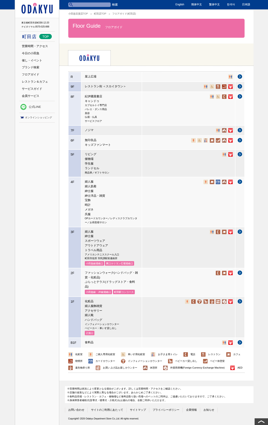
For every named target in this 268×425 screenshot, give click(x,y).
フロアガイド (30, 74)
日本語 (246, 4)
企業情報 (191, 409)
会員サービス (30, 96)
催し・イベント (32, 60)
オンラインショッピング (36, 117)
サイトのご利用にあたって (107, 409)
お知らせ (209, 409)
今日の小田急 (30, 53)
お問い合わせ (76, 409)
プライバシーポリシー (166, 409)
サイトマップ (138, 409)
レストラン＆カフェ (35, 81)
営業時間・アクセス (35, 46)
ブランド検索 (30, 67)
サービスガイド (32, 88)
